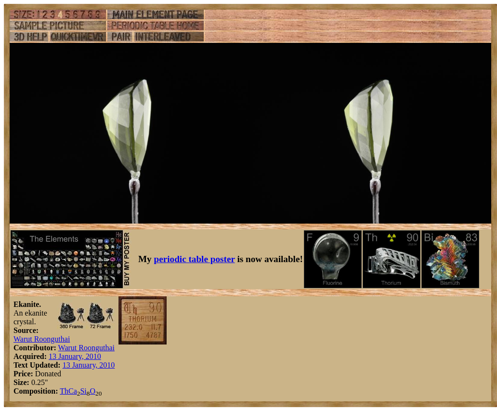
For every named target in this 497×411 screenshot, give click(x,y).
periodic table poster (194, 259)
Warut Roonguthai (41, 339)
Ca (72, 391)
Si (83, 391)
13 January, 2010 (75, 356)
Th (64, 391)
